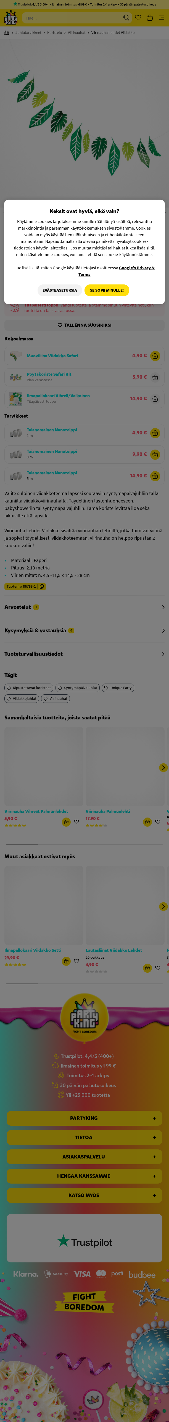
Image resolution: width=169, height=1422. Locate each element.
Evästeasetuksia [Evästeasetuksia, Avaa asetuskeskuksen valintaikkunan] (58, 290)
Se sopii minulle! (107, 290)
